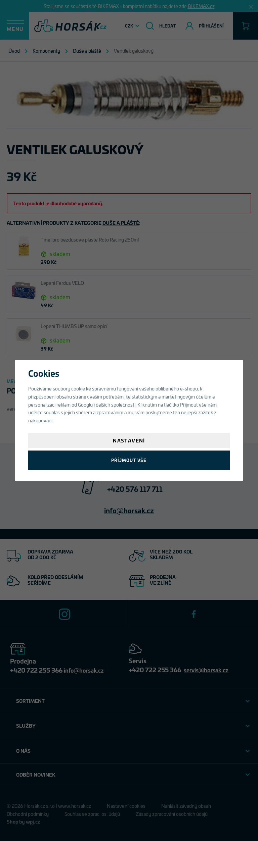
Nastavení (129, 440)
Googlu (85, 404)
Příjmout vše (128, 460)
